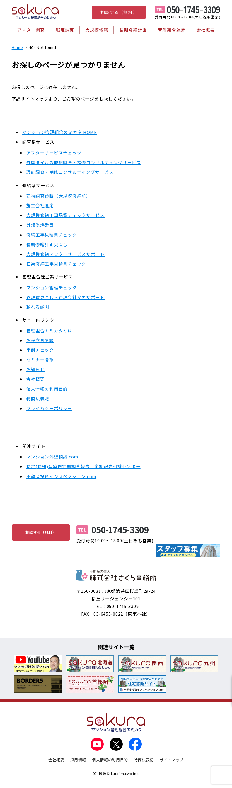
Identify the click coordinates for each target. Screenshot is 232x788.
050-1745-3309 (193, 9)
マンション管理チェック (51, 287)
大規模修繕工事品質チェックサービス (65, 215)
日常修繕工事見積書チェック (56, 264)
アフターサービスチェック (54, 153)
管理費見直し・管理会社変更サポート (65, 297)
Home (17, 47)
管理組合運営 (171, 30)
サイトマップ (172, 759)
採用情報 (78, 759)
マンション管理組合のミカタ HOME (59, 132)
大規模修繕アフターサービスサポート (65, 254)
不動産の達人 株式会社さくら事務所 (116, 575)
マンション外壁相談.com (52, 457)
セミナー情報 (40, 359)
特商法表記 (38, 398)
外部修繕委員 (40, 225)
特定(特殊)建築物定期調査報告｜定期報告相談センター (83, 466)
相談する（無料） (118, 12)
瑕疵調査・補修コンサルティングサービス (70, 172)
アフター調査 (31, 30)
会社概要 (206, 30)
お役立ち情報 (40, 340)
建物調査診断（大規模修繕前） (58, 196)
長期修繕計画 (133, 30)
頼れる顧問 (38, 307)
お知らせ (35, 369)
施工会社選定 (40, 205)
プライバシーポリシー (49, 408)
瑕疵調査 (65, 30)
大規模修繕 (96, 30)
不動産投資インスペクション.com (61, 476)
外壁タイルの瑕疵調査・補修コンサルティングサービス (83, 162)
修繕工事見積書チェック (51, 235)
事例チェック (40, 350)
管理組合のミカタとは (49, 330)
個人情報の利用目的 (47, 389)
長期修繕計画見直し (47, 244)
